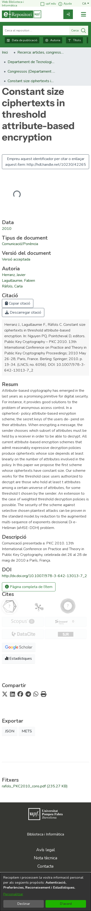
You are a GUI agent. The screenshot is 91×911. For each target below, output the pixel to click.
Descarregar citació (23, 312)
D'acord (66, 903)
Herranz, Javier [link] (13, 274)
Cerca (78, 30)
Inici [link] (5, 52)
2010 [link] (6, 228)
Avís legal (45, 850)
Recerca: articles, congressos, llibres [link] (41, 52)
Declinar (23, 903)
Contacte (45, 866)
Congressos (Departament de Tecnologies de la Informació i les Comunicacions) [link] (31, 71)
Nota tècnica (45, 858)
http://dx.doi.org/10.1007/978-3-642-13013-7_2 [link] (44, 576)
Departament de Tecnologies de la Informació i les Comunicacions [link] (31, 62)
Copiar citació (17, 303)
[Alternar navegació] (83, 14)
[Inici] (21, 14)
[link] (68, 14)
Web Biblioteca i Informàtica (13, 3)
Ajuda (65, 4)
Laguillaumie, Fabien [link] (18, 280)
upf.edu (48, 4)
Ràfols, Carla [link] (12, 286)
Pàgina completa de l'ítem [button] (28, 586)
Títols (74, 40)
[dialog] (45, 892)
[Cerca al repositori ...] (36, 30)
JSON (9, 731)
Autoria (52, 40)
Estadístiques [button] (18, 658)
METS (27, 731)
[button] (85, 3)
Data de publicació (22, 40)
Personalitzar (13, 894)
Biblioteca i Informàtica (45, 834)
